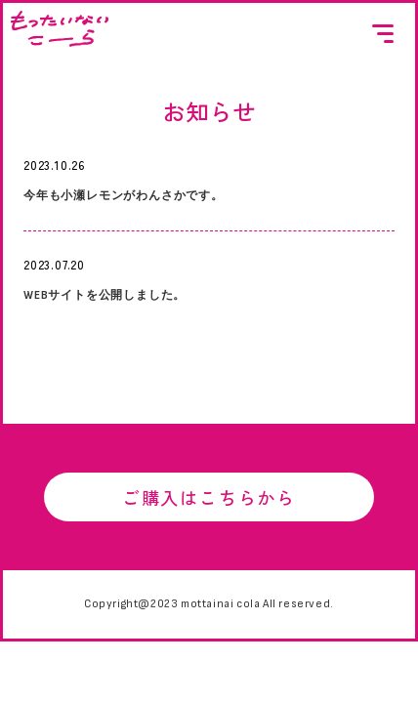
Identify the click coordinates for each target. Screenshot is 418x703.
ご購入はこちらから (209, 499)
